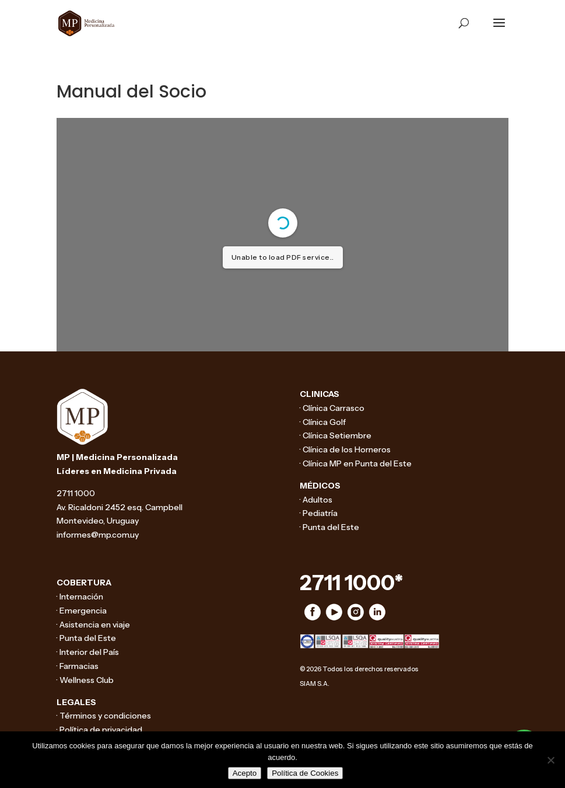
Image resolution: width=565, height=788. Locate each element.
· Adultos (316, 499)
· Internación (80, 596)
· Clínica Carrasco (332, 408)
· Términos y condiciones (104, 715)
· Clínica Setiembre (335, 435)
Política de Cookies (305, 773)
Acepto (245, 773)
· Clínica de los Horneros (345, 449)
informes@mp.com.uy (98, 534)
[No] (550, 760)
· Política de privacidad (99, 729)
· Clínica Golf (323, 422)
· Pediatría (319, 513)
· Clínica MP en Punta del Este (356, 463)
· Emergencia (82, 610)
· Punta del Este (329, 527)
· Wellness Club (85, 680)
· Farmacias (78, 666)
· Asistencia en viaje (93, 624)
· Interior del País (88, 652)
